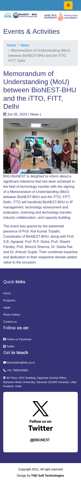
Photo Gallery (11, 314)
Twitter (9, 346)
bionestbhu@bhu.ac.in (19, 362)
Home (11, 45)
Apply (6, 307)
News (24, 45)
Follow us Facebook (17, 339)
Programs (9, 300)
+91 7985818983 (15, 370)
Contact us (10, 321)
